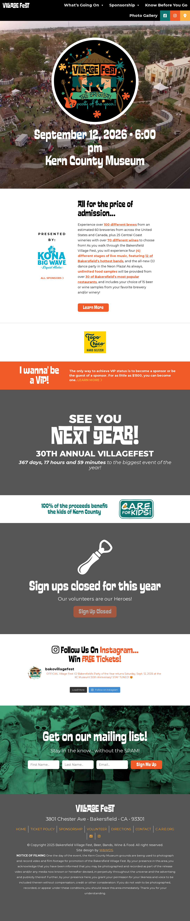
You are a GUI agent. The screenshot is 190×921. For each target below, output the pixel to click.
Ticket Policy (42, 829)
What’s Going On (84, 5)
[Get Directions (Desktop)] (185, 15)
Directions (121, 829)
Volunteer (97, 829)
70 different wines (122, 240)
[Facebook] (165, 15)
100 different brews (120, 225)
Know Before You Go (166, 5)
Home (21, 829)
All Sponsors (51, 278)
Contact (143, 829)
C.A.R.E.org (165, 829)
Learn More (93, 307)
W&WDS (106, 850)
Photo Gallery (143, 15)
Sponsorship (124, 5)
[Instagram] (175, 15)
